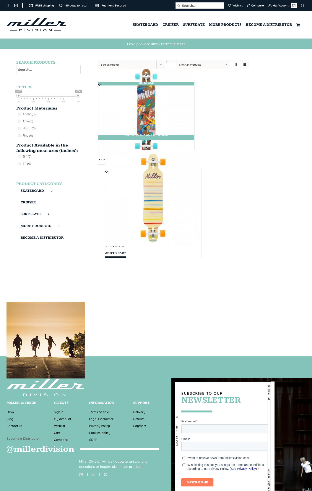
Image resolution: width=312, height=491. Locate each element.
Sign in (58, 412)
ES (302, 5)
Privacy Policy (99, 426)
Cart (57, 433)
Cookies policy (99, 433)
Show (190, 64)
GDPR (93, 440)
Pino (28, 135)
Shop (10, 412)
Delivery (139, 412)
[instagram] (16, 5)
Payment (139, 426)
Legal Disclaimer (101, 419)
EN (294, 5)
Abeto (29, 114)
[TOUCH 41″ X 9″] (146, 111)
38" (27, 156)
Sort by (110, 64)
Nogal (29, 128)
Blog (9, 419)
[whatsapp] (103, 474)
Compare (61, 440)
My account (62, 419)
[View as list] (244, 64)
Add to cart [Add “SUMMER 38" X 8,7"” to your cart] (115, 253)
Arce (28, 121)
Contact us (14, 426)
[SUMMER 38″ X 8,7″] (153, 198)
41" (27, 164)
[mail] (91, 474)
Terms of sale (99, 412)
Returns (139, 419)
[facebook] (8, 5)
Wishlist (59, 426)
